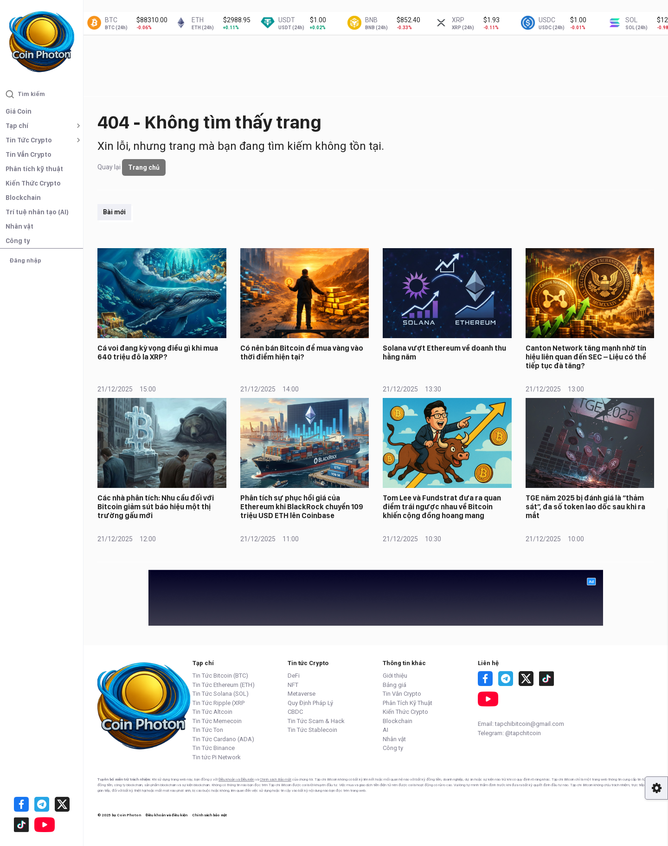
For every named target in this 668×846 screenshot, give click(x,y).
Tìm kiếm (25, 94)
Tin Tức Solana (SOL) (221, 693)
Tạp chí (17, 125)
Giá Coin (19, 111)
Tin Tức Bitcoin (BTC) (220, 675)
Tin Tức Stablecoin (312, 729)
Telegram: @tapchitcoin (509, 733)
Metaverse (301, 693)
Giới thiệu (395, 675)
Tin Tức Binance (214, 747)
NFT (293, 684)
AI (385, 729)
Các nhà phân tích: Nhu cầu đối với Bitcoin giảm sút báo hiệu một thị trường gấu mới (155, 507)
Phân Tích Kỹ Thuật (407, 702)
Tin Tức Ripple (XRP (218, 702)
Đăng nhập (25, 260)
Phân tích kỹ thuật (34, 169)
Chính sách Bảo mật (275, 779)
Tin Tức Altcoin (212, 711)
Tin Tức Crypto (29, 140)
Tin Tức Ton (208, 729)
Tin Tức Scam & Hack (316, 721)
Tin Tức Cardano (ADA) (223, 739)
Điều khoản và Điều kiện (236, 779)
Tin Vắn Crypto (28, 154)
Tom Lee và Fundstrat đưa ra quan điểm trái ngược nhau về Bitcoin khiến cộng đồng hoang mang (442, 507)
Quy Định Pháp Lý (310, 702)
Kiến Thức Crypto (33, 183)
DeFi (294, 675)
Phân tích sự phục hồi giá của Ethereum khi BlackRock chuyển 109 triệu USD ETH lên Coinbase (301, 507)
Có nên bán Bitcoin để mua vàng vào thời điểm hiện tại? (301, 352)
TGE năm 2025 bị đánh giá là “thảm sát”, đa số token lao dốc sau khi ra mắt (585, 507)
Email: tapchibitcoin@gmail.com (521, 723)
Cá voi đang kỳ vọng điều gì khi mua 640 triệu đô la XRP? (157, 352)
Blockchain (23, 197)
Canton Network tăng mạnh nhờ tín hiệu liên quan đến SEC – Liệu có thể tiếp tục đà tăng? (586, 357)
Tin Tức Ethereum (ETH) (224, 684)
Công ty (18, 240)
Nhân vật (19, 226)
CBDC (295, 711)
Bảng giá (394, 684)
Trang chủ (144, 167)
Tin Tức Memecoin (217, 721)
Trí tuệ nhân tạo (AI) (37, 212)
